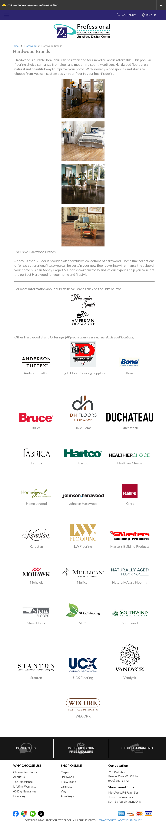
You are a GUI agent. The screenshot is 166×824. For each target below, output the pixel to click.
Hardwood (31, 45)
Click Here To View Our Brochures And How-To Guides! (33, 5)
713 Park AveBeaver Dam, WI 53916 (123, 774)
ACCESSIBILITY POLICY (129, 820)
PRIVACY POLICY (107, 820)
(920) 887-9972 (118, 780)
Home (15, 45)
